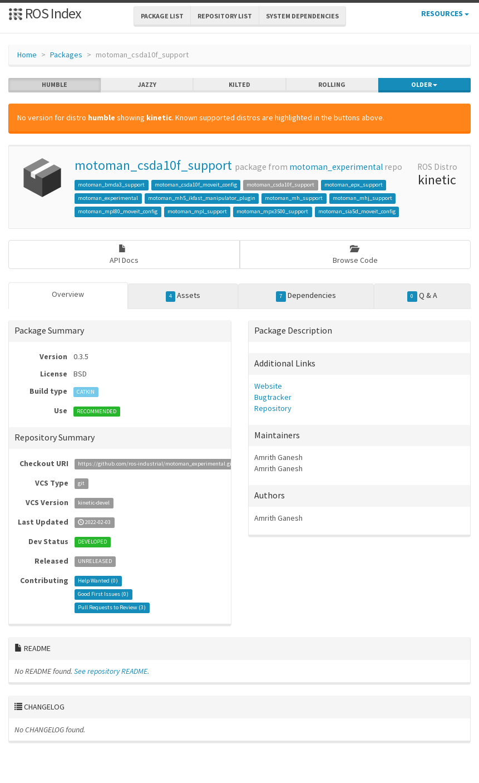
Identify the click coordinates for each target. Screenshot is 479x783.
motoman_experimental (336, 167)
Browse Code (355, 254)
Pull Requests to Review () (112, 607)
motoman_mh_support (294, 198)
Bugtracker (273, 397)
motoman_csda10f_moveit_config (196, 184)
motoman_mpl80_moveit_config (117, 211)
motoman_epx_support (353, 184)
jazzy (147, 84)
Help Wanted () (98, 581)
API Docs (124, 254)
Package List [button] (162, 16)
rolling (331, 84)
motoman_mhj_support (362, 198)
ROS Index (44, 13)
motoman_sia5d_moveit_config (357, 211)
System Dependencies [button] (302, 16)
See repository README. (111, 671)
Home (27, 55)
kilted (239, 84)
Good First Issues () (103, 594)
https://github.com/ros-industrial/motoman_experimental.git (156, 464)
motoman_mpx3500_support (272, 211)
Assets (183, 295)
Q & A (422, 295)
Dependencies (306, 295)
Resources (445, 13)
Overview (68, 294)
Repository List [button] (224, 16)
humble (54, 84)
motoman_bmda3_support (111, 184)
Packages (66, 55)
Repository (273, 408)
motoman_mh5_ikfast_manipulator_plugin (201, 198)
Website (268, 386)
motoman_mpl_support (197, 211)
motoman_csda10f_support (153, 165)
